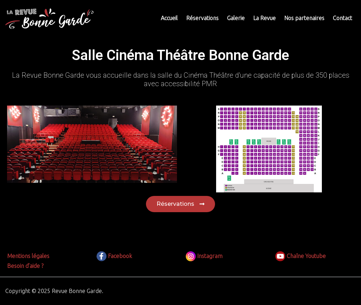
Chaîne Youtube (300, 256)
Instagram (204, 256)
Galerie (236, 18)
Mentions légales (28, 256)
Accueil (169, 18)
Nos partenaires (304, 18)
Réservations (202, 18)
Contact (342, 18)
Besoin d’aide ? (25, 266)
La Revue (264, 18)
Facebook (114, 256)
